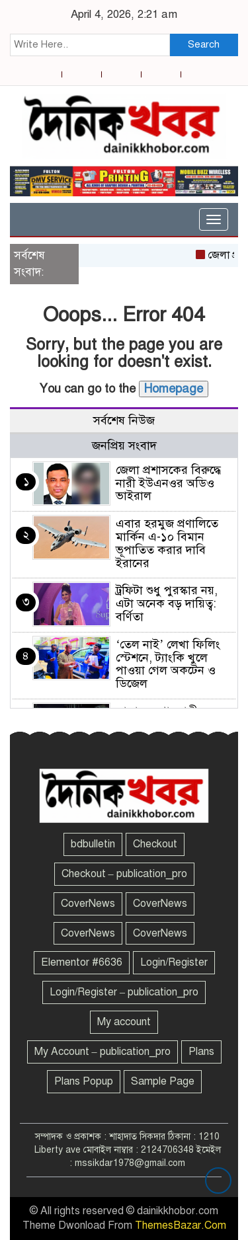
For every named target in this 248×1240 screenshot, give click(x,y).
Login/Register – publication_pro (124, 992)
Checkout (155, 844)
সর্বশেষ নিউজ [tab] (124, 420)
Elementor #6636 (81, 962)
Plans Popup (83, 1081)
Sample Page (162, 1081)
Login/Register (174, 962)
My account (124, 1021)
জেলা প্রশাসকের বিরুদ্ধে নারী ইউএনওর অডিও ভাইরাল (168, 483)
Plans (201, 1051)
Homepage (173, 388)
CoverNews (88, 903)
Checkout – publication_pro (124, 873)
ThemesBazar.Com (180, 1225)
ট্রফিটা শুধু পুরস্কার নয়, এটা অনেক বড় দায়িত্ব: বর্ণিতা (167, 603)
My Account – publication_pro (102, 1051)
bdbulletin (93, 844)
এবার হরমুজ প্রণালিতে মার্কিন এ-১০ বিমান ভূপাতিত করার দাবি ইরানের (167, 543)
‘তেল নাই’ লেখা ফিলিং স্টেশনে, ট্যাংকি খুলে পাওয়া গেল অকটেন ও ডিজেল (168, 664)
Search (204, 44)
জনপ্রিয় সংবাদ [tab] (124, 445)
